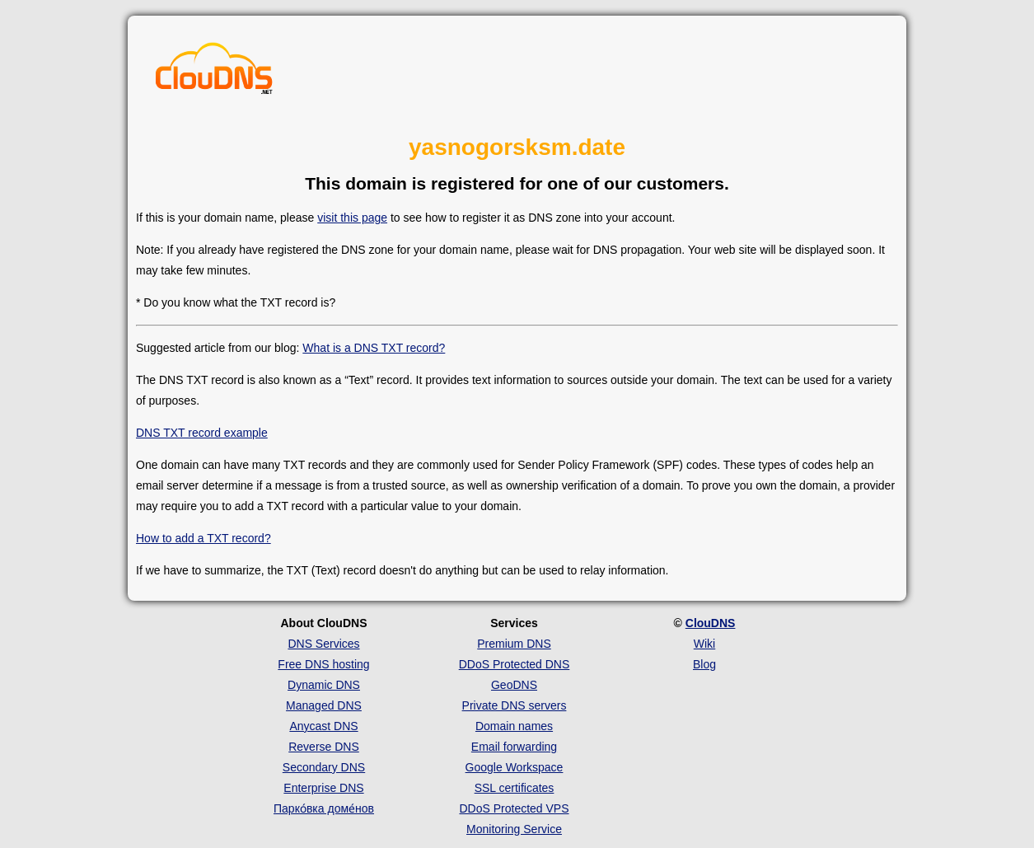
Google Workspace (515, 767)
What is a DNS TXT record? (373, 347)
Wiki (704, 643)
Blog (704, 664)
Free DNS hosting (323, 664)
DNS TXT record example (202, 432)
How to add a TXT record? (203, 538)
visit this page (352, 217)
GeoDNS (514, 684)
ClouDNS (710, 623)
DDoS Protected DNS (514, 664)
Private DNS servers (514, 705)
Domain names (514, 726)
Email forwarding (514, 746)
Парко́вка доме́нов (324, 808)
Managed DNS (324, 705)
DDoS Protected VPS (513, 808)
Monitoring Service (514, 829)
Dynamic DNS (324, 684)
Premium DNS (513, 643)
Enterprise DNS (323, 787)
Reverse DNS (323, 746)
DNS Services (323, 643)
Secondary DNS (324, 767)
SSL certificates (514, 787)
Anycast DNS (323, 726)
